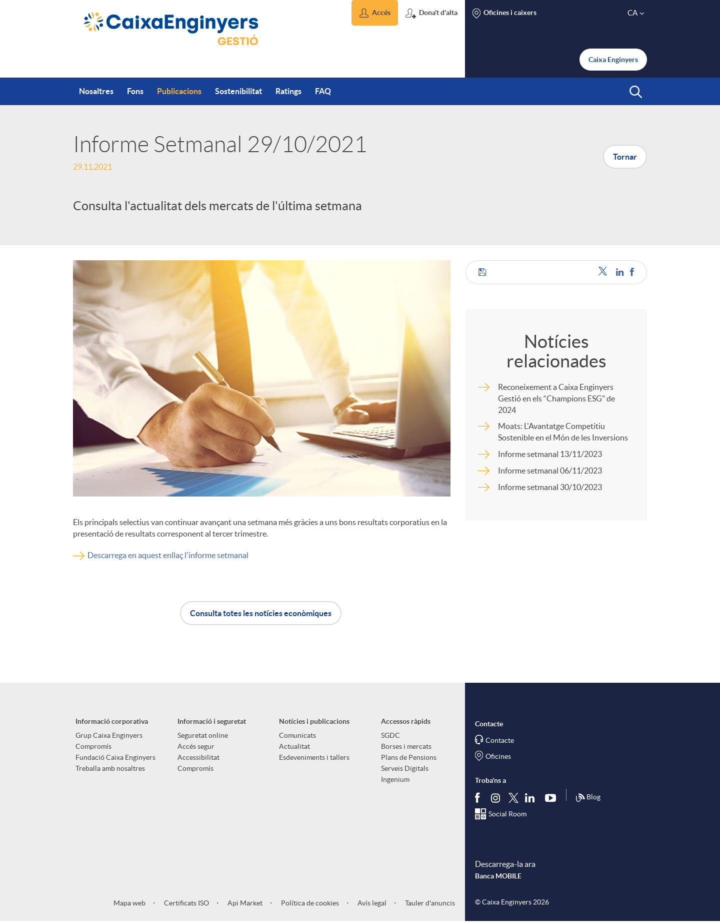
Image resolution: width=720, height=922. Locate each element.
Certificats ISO (185, 903)
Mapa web (130, 903)
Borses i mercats (406, 746)
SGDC (390, 735)
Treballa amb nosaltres (110, 768)
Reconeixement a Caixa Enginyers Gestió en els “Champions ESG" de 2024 (556, 398)
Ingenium (395, 779)
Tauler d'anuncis (429, 903)
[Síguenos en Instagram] (496, 797)
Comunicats (297, 735)
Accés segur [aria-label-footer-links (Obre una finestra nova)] (196, 746)
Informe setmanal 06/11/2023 (550, 470)
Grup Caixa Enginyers (109, 735)
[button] (375, 13)
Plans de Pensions (408, 757)
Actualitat (294, 746)
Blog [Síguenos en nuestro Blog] (588, 798)
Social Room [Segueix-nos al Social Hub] (507, 814)
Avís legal (371, 903)
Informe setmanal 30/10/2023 (550, 487)
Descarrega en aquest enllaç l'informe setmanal (168, 555)
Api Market (244, 903)
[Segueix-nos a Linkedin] (532, 797)
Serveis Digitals (404, 768)
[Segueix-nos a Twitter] (513, 797)
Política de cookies (309, 903)
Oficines (498, 756)
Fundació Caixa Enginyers (116, 757)
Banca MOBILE (498, 876)
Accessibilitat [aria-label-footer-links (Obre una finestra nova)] (199, 757)
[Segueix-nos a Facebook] (479, 797)
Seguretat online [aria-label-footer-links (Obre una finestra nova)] (203, 735)
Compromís (94, 746)
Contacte (500, 740)
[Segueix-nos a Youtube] (552, 797)
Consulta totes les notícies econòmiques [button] (261, 613)
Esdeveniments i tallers (314, 757)
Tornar (625, 156)
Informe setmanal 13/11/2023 (550, 453)
